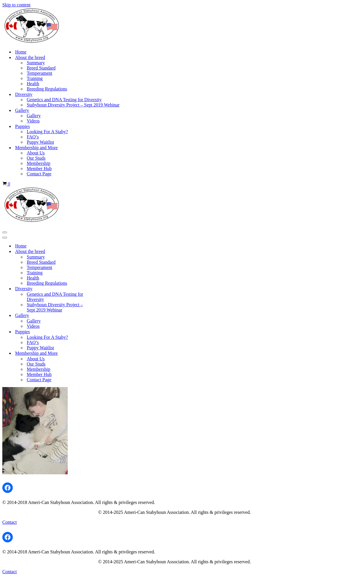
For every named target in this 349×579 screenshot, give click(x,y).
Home (20, 51)
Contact (9, 522)
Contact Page (39, 173)
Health (33, 83)
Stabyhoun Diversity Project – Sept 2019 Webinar (73, 104)
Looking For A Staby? (47, 131)
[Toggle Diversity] (104, 289)
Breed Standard (41, 67)
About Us (36, 152)
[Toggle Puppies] (104, 332)
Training (35, 78)
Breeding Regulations (47, 88)
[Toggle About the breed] (104, 251)
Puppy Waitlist (40, 142)
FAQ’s (33, 136)
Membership (38, 163)
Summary (36, 62)
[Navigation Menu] (4, 232)
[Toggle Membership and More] (104, 353)
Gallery (34, 115)
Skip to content (16, 4)
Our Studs (36, 158)
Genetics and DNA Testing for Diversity (64, 99)
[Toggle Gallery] (104, 315)
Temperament (39, 73)
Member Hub (39, 168)
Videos (33, 120)
